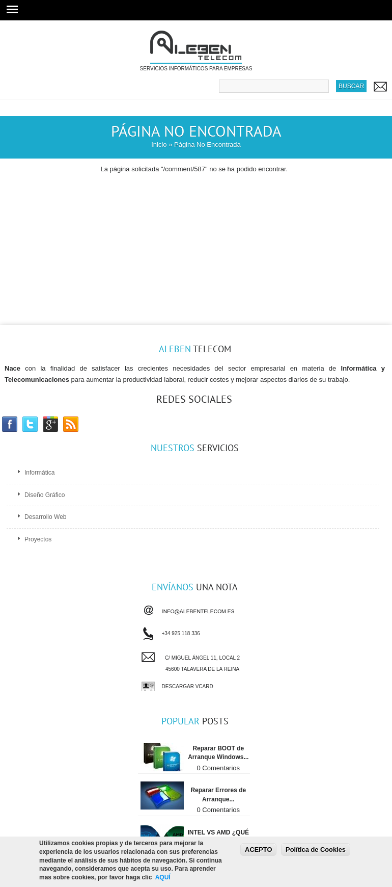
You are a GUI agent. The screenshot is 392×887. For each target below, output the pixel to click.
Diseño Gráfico (44, 495)
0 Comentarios (218, 768)
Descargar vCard (187, 686)
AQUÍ (163, 877)
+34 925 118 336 (181, 632)
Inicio (158, 144)
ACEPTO (258, 849)
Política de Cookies (316, 849)
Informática (39, 472)
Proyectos (37, 539)
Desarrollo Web (45, 516)
